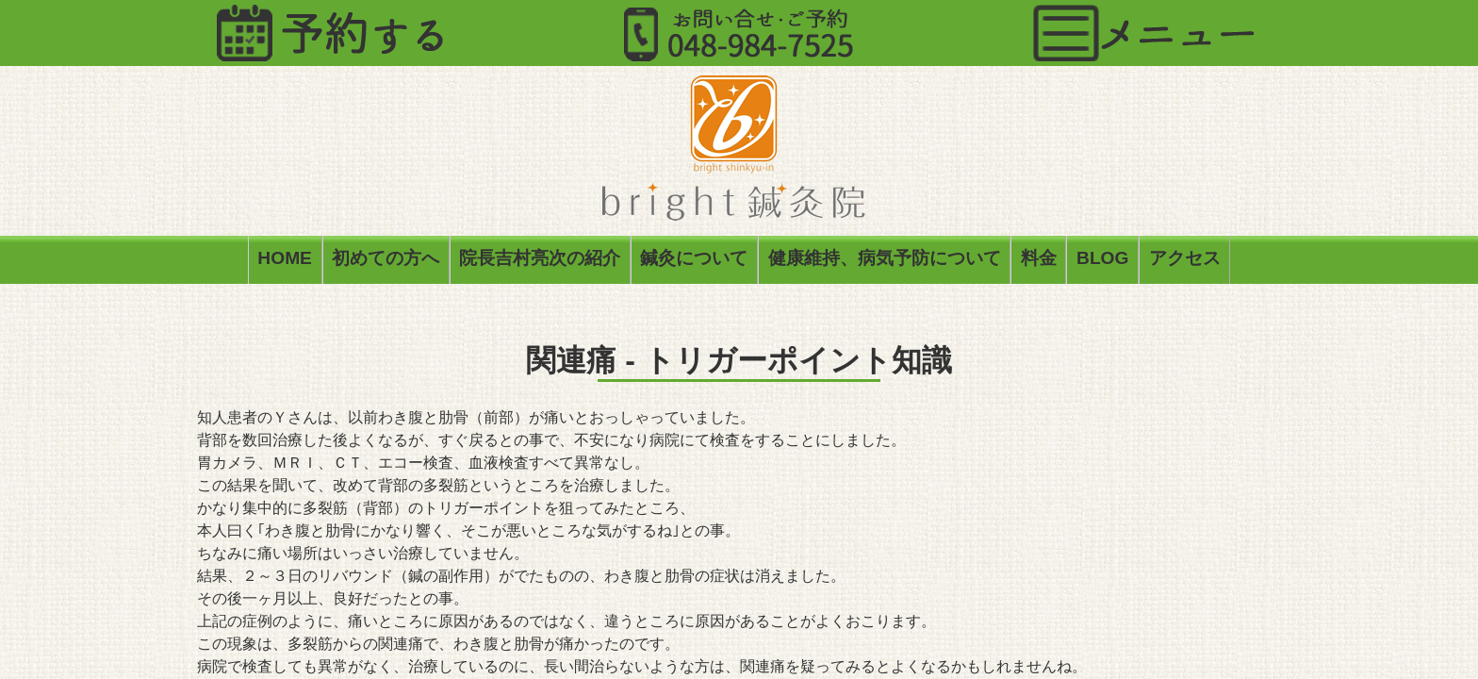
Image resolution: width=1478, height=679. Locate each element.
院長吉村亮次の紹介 (539, 261)
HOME (284, 261)
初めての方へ (385, 261)
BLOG (1102, 261)
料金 (1039, 261)
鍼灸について (693, 261)
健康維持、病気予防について (884, 261)
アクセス (1185, 261)
